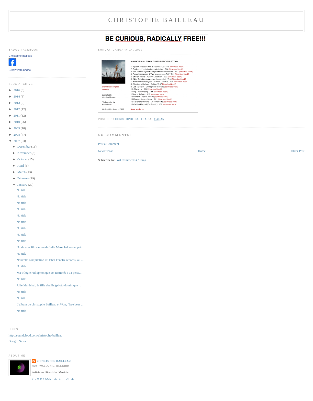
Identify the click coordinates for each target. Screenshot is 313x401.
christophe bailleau (54, 361)
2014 (17, 96)
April (21, 165)
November (24, 153)
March (21, 172)
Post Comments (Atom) (130, 160)
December (24, 146)
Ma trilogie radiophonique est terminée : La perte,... (49, 272)
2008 (17, 134)
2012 (17, 109)
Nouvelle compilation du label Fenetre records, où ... (50, 260)
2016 (17, 90)
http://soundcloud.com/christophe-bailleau (35, 335)
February (23, 178)
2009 (17, 128)
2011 (17, 115)
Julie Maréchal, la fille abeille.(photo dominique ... (49, 285)
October (22, 159)
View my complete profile (53, 379)
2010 (17, 122)
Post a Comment (108, 144)
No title (21, 190)
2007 (17, 141)
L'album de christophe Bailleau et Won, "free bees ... (50, 304)
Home (202, 151)
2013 (17, 103)
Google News (17, 341)
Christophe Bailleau (20, 55)
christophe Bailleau (156, 19)
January (22, 184)
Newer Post (105, 151)
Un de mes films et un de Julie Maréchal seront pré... (50, 247)
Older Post (297, 151)
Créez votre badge (20, 69)
